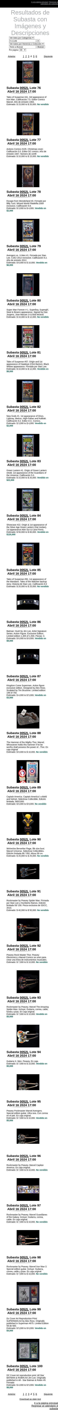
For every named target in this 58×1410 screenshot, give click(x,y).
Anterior (11, 56)
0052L (24, 88)
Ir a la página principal (39, 2)
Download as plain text (30, 1399)
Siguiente (48, 56)
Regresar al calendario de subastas (49, 3)
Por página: (14, 50)
